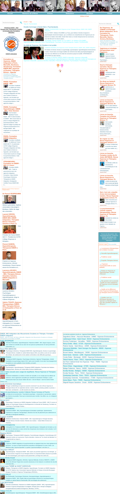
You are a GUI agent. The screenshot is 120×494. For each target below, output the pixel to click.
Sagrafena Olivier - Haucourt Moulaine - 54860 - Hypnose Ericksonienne (88, 310)
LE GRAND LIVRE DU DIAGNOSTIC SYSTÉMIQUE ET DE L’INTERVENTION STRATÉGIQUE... (109, 149)
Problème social (106, 239)
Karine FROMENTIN (7, 401)
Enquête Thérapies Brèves (109, 243)
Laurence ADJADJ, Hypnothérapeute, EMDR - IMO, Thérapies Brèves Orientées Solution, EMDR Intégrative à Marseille (11, 258)
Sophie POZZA (5, 333)
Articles (50, 13)
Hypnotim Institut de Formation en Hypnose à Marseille (76, 56)
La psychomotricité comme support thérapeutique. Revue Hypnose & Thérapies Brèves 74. (109, 193)
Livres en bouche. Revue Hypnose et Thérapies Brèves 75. (109, 159)
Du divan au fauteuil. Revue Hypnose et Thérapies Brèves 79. (109, 73)
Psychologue (64, 58)
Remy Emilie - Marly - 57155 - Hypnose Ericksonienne (82, 317)
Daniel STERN (55, 38)
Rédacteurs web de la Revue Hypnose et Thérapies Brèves (11, 186)
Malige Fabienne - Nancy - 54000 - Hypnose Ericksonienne (84, 342)
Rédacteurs (70, 13)
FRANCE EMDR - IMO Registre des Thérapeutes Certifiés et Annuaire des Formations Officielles (11, 28)
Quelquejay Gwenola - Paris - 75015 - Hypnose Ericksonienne (85, 349)
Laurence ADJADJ (50, 45)
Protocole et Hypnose (45, 58)
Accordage (48, 38)
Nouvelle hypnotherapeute (109, 236)
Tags (30, 21)
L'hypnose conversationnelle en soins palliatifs (109, 247)
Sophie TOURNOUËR (51, 29)
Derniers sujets (104, 223)
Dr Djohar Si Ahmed (50, 55)
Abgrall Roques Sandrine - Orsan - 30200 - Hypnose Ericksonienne (87, 356)
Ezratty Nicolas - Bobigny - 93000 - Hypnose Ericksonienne (84, 344)
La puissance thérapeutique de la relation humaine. (108, 232)
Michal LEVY (4, 376)
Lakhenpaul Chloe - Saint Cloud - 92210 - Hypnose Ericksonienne (86, 313)
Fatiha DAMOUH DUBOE (9, 481)
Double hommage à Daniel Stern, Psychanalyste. (41, 27)
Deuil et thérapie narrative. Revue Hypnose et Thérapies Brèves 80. (109, 59)
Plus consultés (104, 227)
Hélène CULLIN (6, 472)
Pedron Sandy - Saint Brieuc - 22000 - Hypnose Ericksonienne (85, 320)
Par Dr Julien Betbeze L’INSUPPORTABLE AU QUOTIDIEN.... (111, 95)
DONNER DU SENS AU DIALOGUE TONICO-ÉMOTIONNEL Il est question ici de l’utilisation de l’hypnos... (108, 200)
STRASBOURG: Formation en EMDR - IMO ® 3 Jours (11, 161)
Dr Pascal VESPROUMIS (10, 191)
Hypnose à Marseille (76, 55)
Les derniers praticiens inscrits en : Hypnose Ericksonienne (80, 308)
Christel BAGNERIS (7, 384)
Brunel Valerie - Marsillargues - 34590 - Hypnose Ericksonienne (85, 326)
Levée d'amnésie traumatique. (11, 360)
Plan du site (58, 491)
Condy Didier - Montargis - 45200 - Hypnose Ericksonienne (84, 331)
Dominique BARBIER (7, 341)
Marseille (47, 40)
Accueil (10, 13)
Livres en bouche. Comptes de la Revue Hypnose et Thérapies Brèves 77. (108, 104)
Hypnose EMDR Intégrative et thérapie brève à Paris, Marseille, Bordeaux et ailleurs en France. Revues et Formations (22, 0)
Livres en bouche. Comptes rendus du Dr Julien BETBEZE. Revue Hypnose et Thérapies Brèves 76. (109, 141)
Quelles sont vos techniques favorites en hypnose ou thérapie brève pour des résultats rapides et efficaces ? (109, 278)
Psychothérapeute (73, 40)
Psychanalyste (58, 40)
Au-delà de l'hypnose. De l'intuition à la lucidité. (40, 43)
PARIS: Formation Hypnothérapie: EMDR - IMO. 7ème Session (10, 103)
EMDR (58, 55)
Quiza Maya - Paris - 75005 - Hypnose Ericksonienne (82, 354)
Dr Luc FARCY (64, 38)
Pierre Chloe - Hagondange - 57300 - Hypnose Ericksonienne (84, 340)
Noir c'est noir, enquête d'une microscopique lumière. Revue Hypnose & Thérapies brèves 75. (109, 176)
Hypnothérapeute (86, 38)
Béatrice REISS (5, 409)
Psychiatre (65, 40)
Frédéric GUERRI (6, 392)
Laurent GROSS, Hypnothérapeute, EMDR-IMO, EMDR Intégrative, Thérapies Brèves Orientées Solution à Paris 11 (12, 213)
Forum (110, 13)
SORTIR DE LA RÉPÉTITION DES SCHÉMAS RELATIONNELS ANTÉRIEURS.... (108, 80)
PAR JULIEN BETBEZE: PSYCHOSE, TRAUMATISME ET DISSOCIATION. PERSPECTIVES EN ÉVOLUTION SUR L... (106, 113)
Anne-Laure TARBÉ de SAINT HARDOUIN (15, 446)
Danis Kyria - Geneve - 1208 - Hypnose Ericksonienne (82, 329)
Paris (51, 40)
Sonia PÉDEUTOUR (7, 438)
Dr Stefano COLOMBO (74, 38)
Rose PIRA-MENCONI (8, 323)
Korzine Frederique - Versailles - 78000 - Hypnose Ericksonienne (86, 315)
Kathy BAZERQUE (7, 314)
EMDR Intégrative (11, 50)
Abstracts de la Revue (30, 13)
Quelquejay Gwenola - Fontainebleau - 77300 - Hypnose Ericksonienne (88, 351)
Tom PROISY (5, 417)
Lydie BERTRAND (6, 464)
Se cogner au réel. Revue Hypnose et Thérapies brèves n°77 (109, 125)
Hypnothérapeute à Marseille (52, 56)
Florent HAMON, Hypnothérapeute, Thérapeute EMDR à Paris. (12, 235)
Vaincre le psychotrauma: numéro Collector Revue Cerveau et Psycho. (25, 368)
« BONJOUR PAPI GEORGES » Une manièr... (110, 64)
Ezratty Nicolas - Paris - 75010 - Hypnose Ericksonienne (83, 347)
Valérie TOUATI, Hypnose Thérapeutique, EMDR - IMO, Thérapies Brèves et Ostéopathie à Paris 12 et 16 (11, 283)
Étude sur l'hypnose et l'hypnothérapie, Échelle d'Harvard (107, 253)
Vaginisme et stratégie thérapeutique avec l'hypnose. (107, 44)
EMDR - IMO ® (75, 490)
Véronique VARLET (7, 427)
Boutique (90, 13)
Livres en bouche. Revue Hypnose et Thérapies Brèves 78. (109, 90)
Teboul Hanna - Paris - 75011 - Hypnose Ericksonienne (82, 333)
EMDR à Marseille (65, 55)
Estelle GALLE (5, 454)
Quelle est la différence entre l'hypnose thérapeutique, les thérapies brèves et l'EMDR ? (109, 271)
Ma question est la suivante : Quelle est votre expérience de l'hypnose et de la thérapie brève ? (109, 264)
